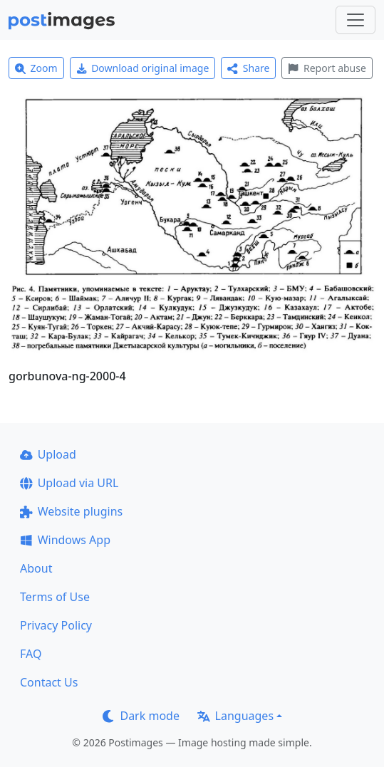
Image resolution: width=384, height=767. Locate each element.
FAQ (30, 654)
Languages (235, 716)
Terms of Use (55, 597)
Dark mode (141, 716)
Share (248, 68)
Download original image (142, 68)
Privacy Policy (56, 625)
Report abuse (326, 68)
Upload (48, 454)
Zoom (36, 68)
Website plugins (71, 511)
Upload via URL (69, 483)
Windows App (65, 540)
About (36, 568)
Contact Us (49, 682)
